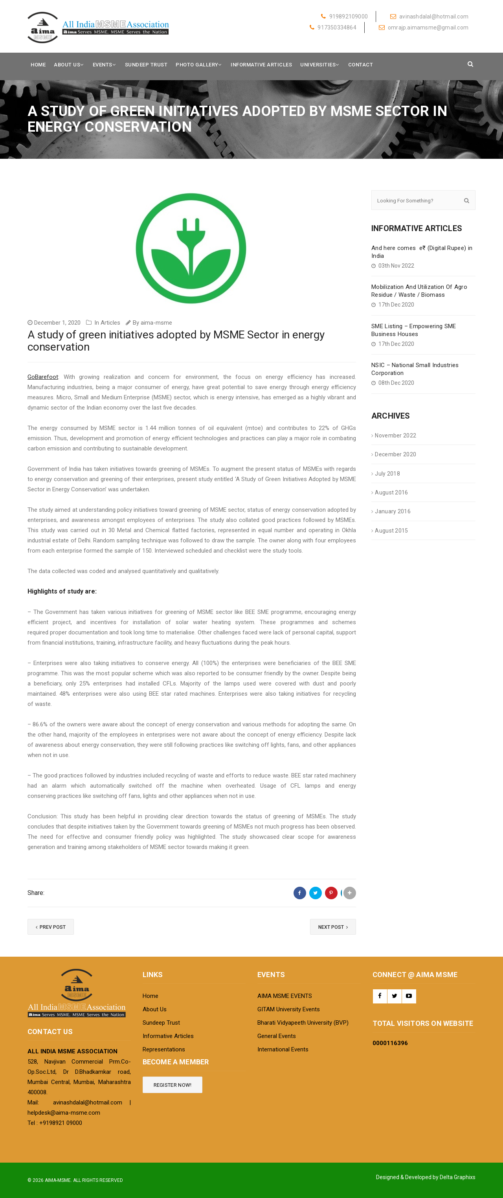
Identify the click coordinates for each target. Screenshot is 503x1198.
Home (38, 65)
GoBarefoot (43, 376)
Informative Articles (261, 65)
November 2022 (395, 435)
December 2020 (395, 454)
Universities (318, 65)
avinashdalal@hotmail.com (429, 16)
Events (102, 65)
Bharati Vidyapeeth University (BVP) (303, 1022)
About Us (67, 65)
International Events (282, 1049)
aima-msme (156, 322)
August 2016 (391, 492)
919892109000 (344, 16)
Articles (110, 322)
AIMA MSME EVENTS (284, 996)
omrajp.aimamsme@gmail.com (423, 27)
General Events (276, 1036)
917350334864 (333, 27)
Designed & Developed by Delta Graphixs (425, 1177)
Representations (164, 1049)
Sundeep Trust (146, 65)
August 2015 (391, 530)
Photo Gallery (197, 65)
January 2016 (393, 511)
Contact (360, 65)
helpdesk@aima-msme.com (64, 1112)
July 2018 (387, 473)
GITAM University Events (288, 1009)
